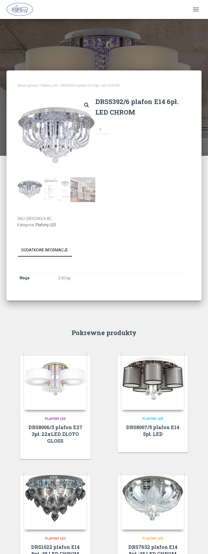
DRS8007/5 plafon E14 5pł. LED (152, 430)
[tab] (48, 250)
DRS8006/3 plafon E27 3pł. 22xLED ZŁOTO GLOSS (55, 434)
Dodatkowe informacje (44, 250)
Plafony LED (49, 86)
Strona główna (27, 86)
